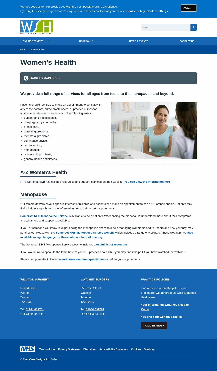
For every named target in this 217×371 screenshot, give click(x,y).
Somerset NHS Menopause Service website (85, 232)
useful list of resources (112, 244)
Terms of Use (47, 349)
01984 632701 (35, 309)
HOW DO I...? (86, 41)
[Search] (165, 27)
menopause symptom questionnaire (83, 259)
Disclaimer (89, 349)
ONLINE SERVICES (33, 41)
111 (41, 313)
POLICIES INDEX (154, 325)
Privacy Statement (69, 349)
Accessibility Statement (113, 349)
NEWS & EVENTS (138, 41)
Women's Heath (37, 50)
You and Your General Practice (161, 316)
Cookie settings (157, 11)
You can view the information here (147, 181)
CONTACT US (186, 41)
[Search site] (193, 27)
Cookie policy (135, 11)
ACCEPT (189, 7)
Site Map (149, 349)
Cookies (136, 349)
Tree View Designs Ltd (36, 359)
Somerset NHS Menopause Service (44, 216)
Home (22, 50)
